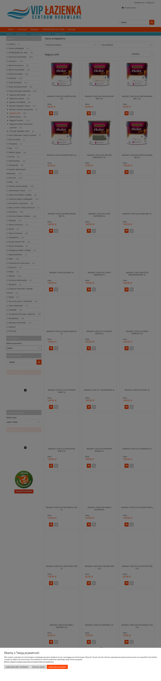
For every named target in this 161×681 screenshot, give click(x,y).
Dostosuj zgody (38, 667)
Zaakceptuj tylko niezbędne (17, 667)
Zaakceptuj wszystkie (57, 667)
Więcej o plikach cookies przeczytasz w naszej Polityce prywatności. (29, 662)
